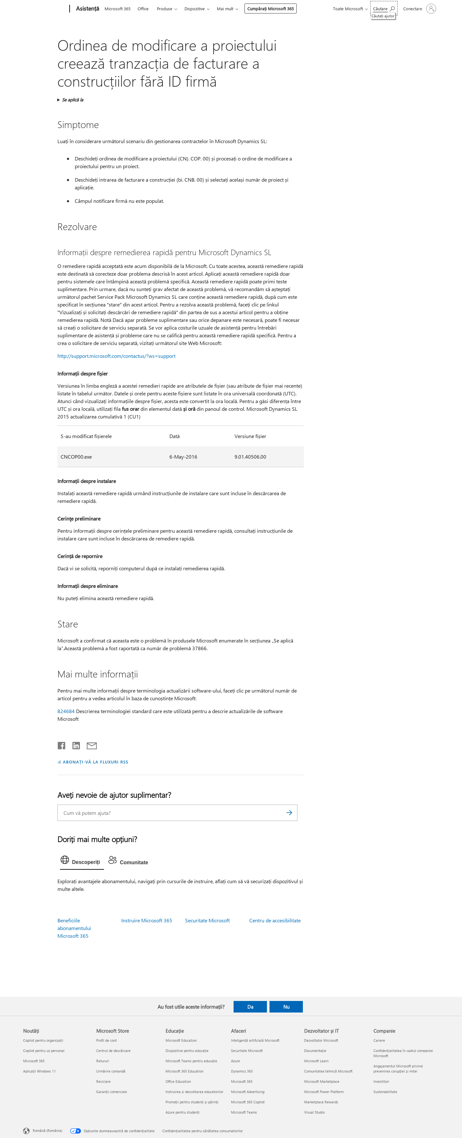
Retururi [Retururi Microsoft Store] (102, 1060)
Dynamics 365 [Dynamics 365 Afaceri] (242, 1071)
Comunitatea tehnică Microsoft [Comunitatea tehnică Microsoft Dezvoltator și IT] (328, 1071)
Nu (286, 1007)
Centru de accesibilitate (275, 920)
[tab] (82, 861)
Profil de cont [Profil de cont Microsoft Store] (106, 1040)
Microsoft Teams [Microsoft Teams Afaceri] (244, 1112)
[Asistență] (87, 9)
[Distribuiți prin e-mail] (89, 744)
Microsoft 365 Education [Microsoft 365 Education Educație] (184, 1071)
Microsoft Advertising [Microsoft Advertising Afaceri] (247, 1091)
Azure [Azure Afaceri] (235, 1060)
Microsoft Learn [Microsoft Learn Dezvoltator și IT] (316, 1060)
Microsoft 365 (118, 8)
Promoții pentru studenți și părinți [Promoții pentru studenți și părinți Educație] (192, 1101)
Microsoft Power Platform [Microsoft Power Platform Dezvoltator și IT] (324, 1091)
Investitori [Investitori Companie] (381, 1081)
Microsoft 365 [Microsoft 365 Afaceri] (241, 1081)
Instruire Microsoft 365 (146, 920)
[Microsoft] (45, 9)
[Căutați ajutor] (384, 8)
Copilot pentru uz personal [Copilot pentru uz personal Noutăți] (43, 1050)
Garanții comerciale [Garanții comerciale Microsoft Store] (111, 1091)
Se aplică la (72, 100)
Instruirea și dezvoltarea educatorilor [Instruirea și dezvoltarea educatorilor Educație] (194, 1091)
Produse (164, 8)
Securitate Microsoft (207, 920)
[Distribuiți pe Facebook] (61, 744)
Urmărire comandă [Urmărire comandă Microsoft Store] (110, 1071)
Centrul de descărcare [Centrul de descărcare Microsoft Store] (113, 1050)
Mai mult (225, 8)
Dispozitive (194, 8)
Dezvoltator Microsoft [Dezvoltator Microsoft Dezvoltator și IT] (321, 1040)
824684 (66, 711)
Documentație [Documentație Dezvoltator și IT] (315, 1050)
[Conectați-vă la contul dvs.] (419, 8)
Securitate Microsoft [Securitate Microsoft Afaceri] (247, 1050)
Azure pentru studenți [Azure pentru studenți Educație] (183, 1112)
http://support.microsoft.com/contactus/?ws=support (116, 355)
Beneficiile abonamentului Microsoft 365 (74, 928)
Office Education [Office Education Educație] (178, 1081)
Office (143, 8)
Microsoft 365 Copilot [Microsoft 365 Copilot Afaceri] (248, 1101)
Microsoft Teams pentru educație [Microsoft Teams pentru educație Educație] (191, 1060)
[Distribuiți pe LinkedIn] (73, 744)
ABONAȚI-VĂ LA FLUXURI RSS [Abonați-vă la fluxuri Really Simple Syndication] (95, 761)
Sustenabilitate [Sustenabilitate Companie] (385, 1091)
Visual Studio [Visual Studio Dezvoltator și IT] (314, 1112)
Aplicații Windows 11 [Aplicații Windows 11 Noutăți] (39, 1071)
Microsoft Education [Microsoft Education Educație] (181, 1040)
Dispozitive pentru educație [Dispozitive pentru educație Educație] (187, 1050)
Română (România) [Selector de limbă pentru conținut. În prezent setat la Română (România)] (47, 1130)
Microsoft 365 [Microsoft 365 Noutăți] (34, 1060)
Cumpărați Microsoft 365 (270, 8)
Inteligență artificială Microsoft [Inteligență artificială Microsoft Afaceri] (255, 1040)
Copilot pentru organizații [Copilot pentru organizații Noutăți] (43, 1040)
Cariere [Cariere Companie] (379, 1040)
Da (250, 1007)
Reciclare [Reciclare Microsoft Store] (103, 1081)
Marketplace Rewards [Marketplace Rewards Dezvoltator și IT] (321, 1101)
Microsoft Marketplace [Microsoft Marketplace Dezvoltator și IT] (321, 1081)
